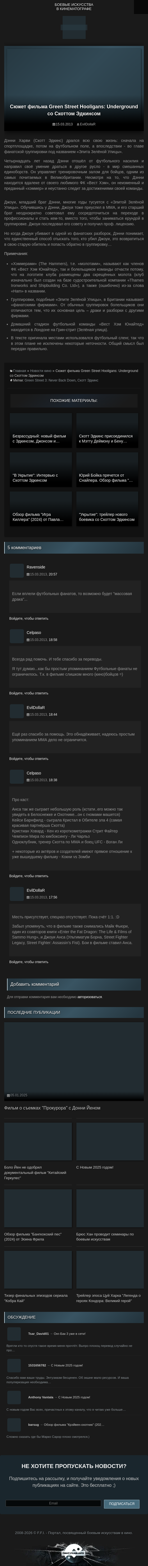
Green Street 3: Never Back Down (50, 380)
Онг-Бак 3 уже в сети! (69, 1333)
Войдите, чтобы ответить (28, 619)
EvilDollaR (87, 124)
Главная (19, 371)
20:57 (53, 574)
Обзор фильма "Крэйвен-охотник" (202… (74, 1424)
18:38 (53, 780)
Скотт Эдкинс (88, 380)
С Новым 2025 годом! (67, 1365)
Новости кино (40, 371)
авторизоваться (90, 997)
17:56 (53, 897)
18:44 (53, 715)
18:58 (53, 640)
